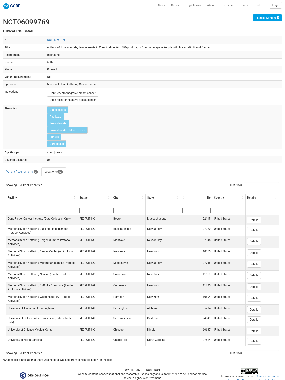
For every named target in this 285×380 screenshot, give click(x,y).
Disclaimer (227, 5)
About (211, 5)
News (161, 5)
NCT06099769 (56, 40)
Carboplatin (57, 143)
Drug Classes (193, 5)
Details (254, 220)
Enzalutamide (58, 123)
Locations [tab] (54, 172)
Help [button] (259, 5)
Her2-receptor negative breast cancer (72, 93)
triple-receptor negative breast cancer (73, 99)
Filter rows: (236, 184)
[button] (75, 198)
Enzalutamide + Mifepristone (67, 130)
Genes (175, 5)
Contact (244, 5)
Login (275, 5)
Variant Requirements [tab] (22, 172)
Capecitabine (58, 109)
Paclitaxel (55, 116)
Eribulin (54, 137)
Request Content (267, 17)
